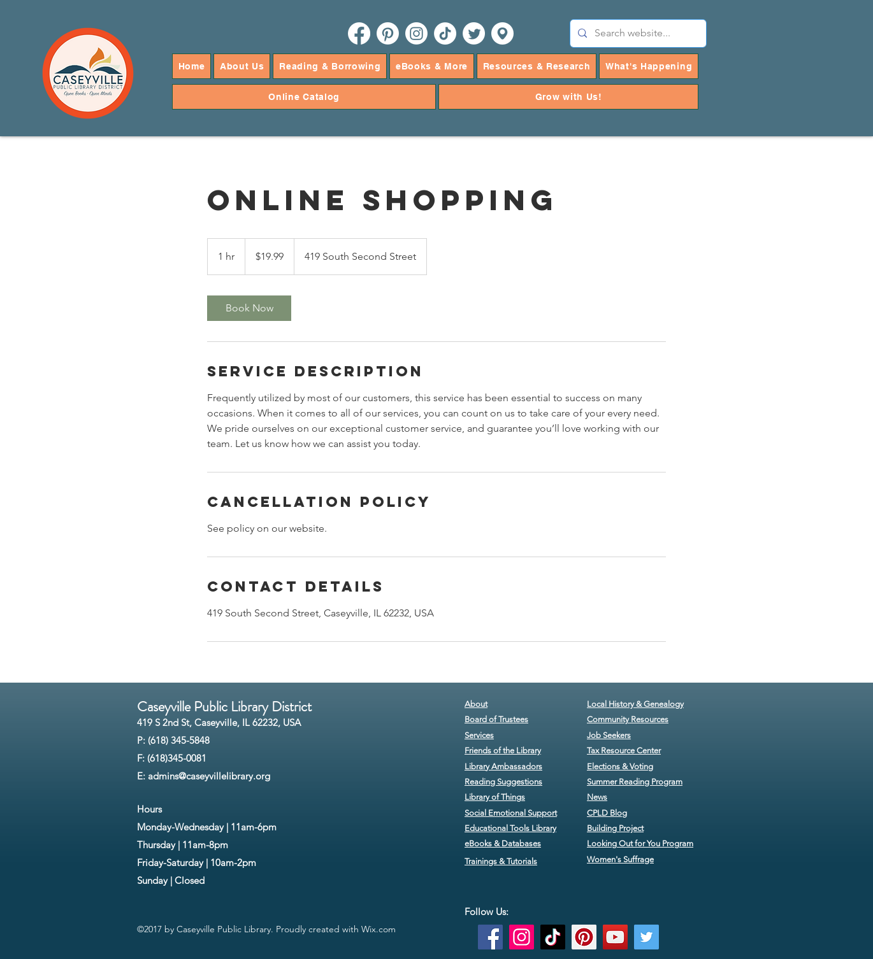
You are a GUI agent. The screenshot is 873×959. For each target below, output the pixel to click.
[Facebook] (490, 937)
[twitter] (474, 33)
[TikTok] (445, 33)
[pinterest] (388, 33)
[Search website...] (637, 33)
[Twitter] (646, 937)
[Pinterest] (584, 937)
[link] (249, 308)
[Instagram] (521, 937)
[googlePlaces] (502, 33)
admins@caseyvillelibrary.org (209, 776)
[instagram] (416, 33)
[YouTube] (615, 937)
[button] (241, 66)
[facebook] (359, 33)
